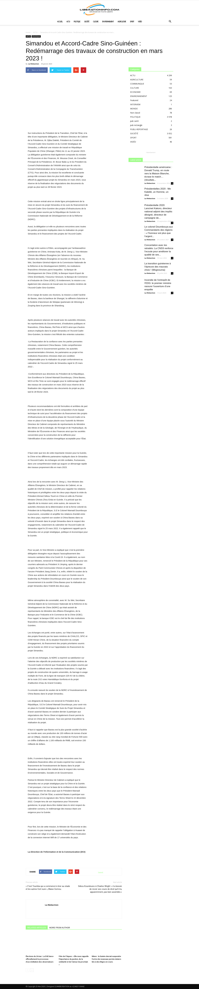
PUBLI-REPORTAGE (139, 129)
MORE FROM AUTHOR (59, 928)
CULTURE (95, 21)
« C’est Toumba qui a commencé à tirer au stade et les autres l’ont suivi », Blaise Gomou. (48, 887)
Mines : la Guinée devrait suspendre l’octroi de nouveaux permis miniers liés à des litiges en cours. (106, 959)
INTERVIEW (135, 104)
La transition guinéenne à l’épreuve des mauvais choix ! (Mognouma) (157, 266)
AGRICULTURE (122, 21)
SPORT (132, 21)
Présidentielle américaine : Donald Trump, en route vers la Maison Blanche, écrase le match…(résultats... (158, 173)
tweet (100, 872)
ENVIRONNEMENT (108, 21)
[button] (170, 21)
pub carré (134, 121)
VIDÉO (140, 21)
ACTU (68, 21)
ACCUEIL (60, 21)
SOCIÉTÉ (86, 21)
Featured (134, 100)
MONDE (134, 108)
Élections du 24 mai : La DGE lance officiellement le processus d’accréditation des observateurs (39, 959)
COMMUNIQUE (137, 83)
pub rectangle (136, 125)
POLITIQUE (77, 21)
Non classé (135, 112)
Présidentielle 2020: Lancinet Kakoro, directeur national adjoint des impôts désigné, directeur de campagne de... (158, 211)
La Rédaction (33, 64)
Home (28, 32)
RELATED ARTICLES (36, 928)
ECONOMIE (135, 92)
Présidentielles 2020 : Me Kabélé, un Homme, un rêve (157, 191)
